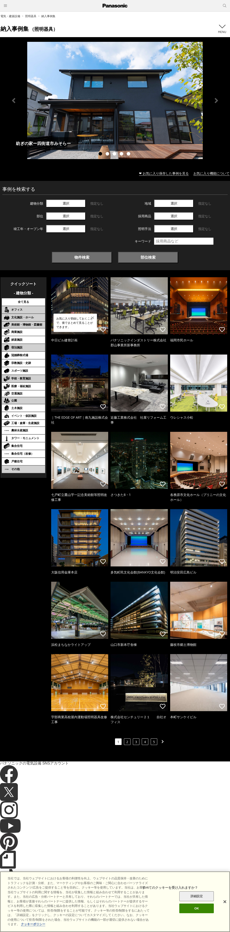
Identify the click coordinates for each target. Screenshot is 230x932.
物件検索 (81, 257)
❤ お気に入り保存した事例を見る (164, 173)
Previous (13, 100)
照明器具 (30, 16)
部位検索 (148, 257)
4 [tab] (122, 154)
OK (196, 915)
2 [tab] (108, 154)
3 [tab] (115, 154)
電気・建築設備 (10, 16)
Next (216, 100)
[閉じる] (225, 909)
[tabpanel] (115, 100)
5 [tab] (129, 154)
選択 (66, 203)
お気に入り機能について (211, 173)
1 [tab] (101, 154)
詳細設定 (197, 903)
